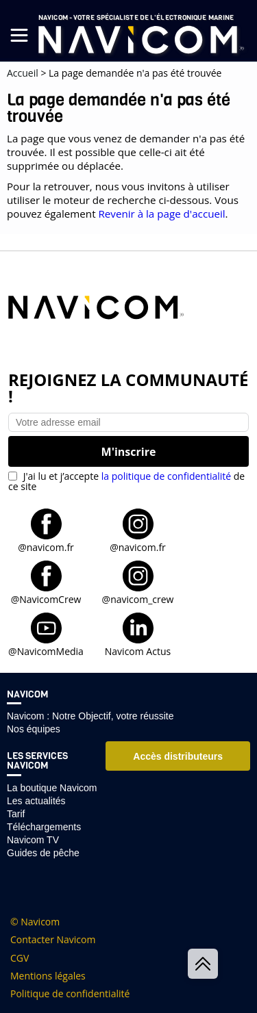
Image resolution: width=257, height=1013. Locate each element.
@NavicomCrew (46, 598)
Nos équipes (33, 729)
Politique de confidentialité (70, 994)
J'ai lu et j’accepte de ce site (126, 481)
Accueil (22, 72)
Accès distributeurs (178, 756)
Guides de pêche (43, 853)
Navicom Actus (138, 650)
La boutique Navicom (52, 788)
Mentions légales (48, 976)
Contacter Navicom (52, 940)
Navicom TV (33, 840)
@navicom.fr (46, 546)
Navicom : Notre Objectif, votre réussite (90, 716)
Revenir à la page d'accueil (161, 213)
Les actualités (36, 801)
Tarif (16, 814)
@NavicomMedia (46, 650)
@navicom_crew (138, 598)
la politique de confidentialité (166, 476)
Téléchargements (44, 827)
